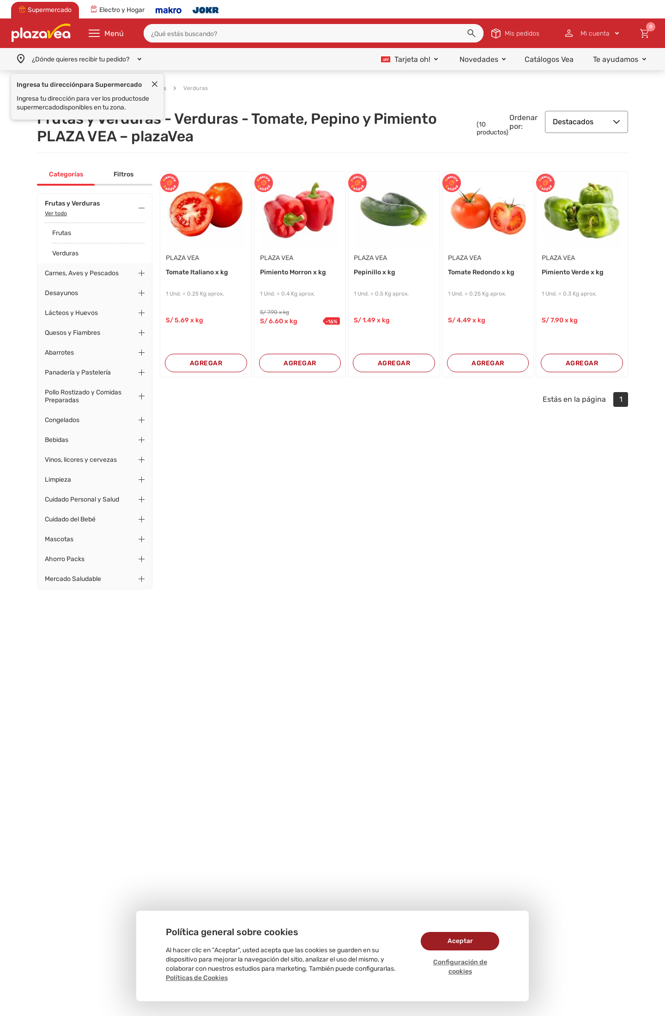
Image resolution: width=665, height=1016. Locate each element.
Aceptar (460, 941)
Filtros (123, 174)
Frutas (61, 233)
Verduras (191, 88)
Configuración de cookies (460, 966)
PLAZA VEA (182, 258)
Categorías (66, 174)
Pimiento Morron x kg (293, 272)
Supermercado (76, 88)
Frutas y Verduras (137, 88)
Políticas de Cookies (197, 978)
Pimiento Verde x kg (573, 272)
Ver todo (56, 213)
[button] (471, 33)
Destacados (586, 121)
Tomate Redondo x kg (481, 272)
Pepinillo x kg (374, 272)
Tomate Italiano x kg (197, 272)
